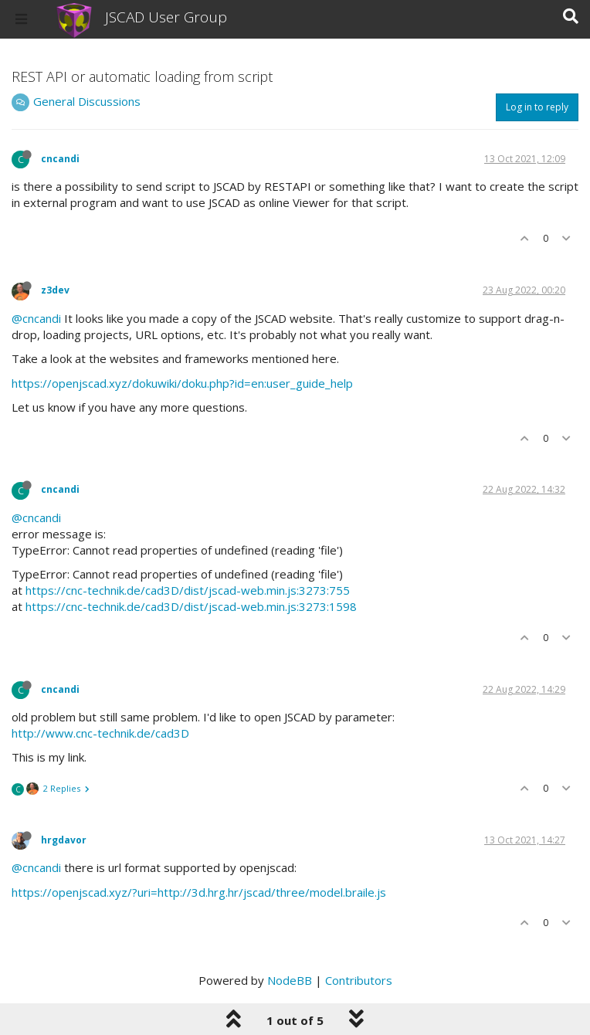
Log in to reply (537, 107)
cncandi (60, 158)
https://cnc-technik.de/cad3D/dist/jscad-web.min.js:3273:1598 (191, 606)
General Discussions (87, 101)
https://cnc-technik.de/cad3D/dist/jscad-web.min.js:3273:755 (187, 590)
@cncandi (36, 318)
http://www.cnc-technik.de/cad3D (100, 733)
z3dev (55, 290)
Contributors (358, 980)
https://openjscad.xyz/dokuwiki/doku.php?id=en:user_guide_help (182, 383)
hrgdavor (63, 840)
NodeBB (289, 980)
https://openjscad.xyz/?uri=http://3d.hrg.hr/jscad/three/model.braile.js (199, 892)
